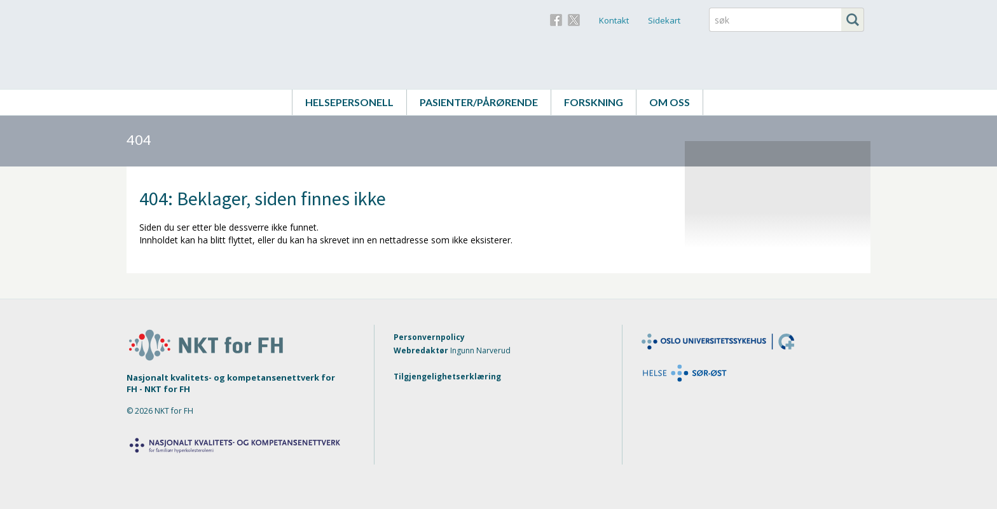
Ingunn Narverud (480, 350)
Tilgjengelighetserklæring (447, 376)
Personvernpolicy (429, 337)
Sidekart (664, 20)
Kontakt (614, 20)
